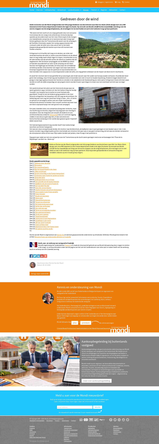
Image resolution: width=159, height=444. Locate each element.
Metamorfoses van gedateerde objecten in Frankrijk (53, 237)
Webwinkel (113, 10)
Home (32, 10)
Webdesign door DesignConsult (39, 441)
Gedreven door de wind (42, 163)
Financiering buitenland (95, 435)
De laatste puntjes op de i (44, 229)
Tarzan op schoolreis (42, 202)
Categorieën (68, 441)
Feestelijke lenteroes (42, 200)
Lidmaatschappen (93, 430)
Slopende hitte (39, 177)
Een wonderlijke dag (42, 186)
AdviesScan (61, 10)
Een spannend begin (41, 167)
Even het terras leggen (43, 188)
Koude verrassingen (42, 196)
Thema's (94, 10)
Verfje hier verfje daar (42, 206)
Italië (31, 430)
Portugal (32, 434)
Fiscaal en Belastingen (71, 435)
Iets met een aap (41, 208)
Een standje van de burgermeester (47, 182)
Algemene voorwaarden (37, 420)
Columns (66, 437)
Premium (86, 322)
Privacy (57, 420)
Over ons (39, 10)
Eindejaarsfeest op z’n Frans (44, 179)
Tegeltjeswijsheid (41, 216)
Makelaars (116, 430)
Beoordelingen (117, 428)
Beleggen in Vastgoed (70, 434)
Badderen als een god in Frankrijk (46, 184)
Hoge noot (39, 198)
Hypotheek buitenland (70, 430)
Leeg (118, 2)
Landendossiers (73, 10)
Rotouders (38, 165)
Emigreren (67, 432)
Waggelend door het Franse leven (47, 227)
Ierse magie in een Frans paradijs (46, 192)
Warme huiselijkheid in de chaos (45, 169)
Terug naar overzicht (39, 273)
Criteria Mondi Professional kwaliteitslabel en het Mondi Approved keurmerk (83, 328)
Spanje (32, 435)
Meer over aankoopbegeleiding (96, 380)
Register (104, 10)
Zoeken (127, 2)
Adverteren (65, 420)
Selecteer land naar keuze (38, 437)
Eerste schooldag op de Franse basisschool (49, 173)
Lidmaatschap (50, 10)
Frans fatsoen (40, 194)
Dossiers (66, 439)
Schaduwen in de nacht (43, 220)
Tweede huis (68, 428)
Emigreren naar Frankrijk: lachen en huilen (49, 175)
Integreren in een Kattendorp (45, 218)
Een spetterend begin (42, 212)
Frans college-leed (41, 224)
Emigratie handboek (94, 434)
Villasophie (54, 115)
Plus (75, 322)
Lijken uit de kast (40, 171)
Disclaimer (50, 420)
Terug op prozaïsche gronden (45, 210)
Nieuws (86, 10)
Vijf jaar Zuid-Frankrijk (43, 222)
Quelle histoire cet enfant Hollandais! (48, 190)
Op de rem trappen (41, 214)
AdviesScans (117, 432)
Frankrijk (68, 245)
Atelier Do (60, 235)
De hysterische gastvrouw (44, 204)
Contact (122, 10)
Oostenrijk (33, 432)
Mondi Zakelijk (92, 432)
